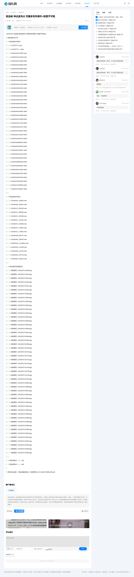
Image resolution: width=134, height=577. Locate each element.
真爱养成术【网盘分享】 (104, 43)
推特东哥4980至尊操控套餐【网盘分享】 (109, 49)
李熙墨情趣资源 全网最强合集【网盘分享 (109, 34)
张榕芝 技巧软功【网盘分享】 (106, 31)
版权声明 (98, 572)
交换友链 (91, 572)
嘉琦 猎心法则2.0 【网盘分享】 (106, 28)
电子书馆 (96, 3)
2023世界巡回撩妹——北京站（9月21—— (110, 46)
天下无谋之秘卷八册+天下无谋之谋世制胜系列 (113, 87)
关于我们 (84, 572)
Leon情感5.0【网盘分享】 (105, 26)
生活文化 (87, 3)
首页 (41, 3)
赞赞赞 (99, 84)
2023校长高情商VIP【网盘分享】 (107, 40)
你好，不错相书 (102, 96)
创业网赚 (59, 3)
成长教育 (49, 3)
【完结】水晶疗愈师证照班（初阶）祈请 (109, 17)
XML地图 (112, 572)
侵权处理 (105, 572)
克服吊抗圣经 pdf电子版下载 (105, 37)
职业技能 (77, 3)
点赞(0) (85, 511)
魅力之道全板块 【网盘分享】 (106, 20)
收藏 (9, 511)
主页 (7, 12)
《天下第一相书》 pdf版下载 (108, 64)
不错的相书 (100, 107)
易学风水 (21, 12)
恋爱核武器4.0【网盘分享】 (105, 23)
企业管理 (68, 3)
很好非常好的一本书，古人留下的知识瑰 (110, 61)
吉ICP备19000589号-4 (123, 572)
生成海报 (19, 511)
